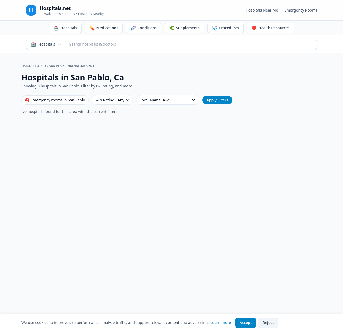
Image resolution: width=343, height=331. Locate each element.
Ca (44, 66)
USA (36, 66)
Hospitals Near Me (261, 10)
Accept (246, 322)
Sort (143, 99)
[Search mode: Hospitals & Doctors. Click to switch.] (45, 44)
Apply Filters (217, 99)
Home (26, 66)
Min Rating (104, 99)
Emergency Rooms (300, 10)
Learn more (220, 322)
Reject (268, 322)
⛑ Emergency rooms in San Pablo (55, 99)
